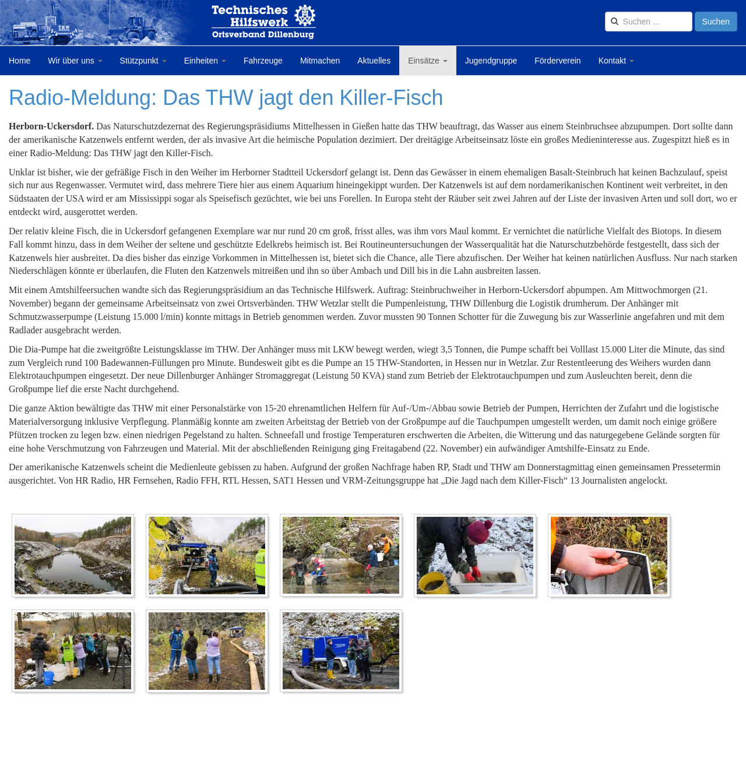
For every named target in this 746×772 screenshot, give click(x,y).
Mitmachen (320, 60)
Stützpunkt (143, 60)
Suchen (716, 21)
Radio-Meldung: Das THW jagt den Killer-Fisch (226, 98)
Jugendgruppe (491, 60)
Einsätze (428, 60)
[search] (648, 21)
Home (19, 60)
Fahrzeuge (263, 60)
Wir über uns (75, 60)
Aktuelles (373, 60)
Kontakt (616, 60)
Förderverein (557, 60)
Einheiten (205, 60)
